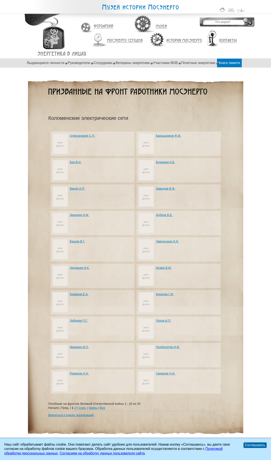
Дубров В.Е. (164, 215)
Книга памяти (229, 63)
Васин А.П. (77, 188)
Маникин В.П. (79, 347)
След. (82, 408)
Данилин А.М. (79, 215)
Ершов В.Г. (77, 241)
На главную (222, 9)
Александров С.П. (82, 135)
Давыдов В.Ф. (165, 188)
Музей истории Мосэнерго (140, 7)
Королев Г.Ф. (165, 294)
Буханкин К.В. (165, 162)
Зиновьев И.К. (80, 268)
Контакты (228, 40)
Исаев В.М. (164, 268)
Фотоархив (103, 26)
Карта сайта (231, 9)
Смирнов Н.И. (165, 373)
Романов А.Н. (79, 373)
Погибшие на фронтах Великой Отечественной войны (62, 53)
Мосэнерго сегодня (124, 40)
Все (102, 408)
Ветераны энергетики (132, 63)
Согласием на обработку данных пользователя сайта (102, 453)
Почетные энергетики (198, 63)
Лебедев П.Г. (79, 320)
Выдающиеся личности (45, 63)
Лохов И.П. (163, 320)
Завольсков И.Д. (167, 241)
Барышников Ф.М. (168, 135)
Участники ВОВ (165, 63)
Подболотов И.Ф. (168, 347)
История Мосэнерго (184, 40)
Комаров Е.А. (79, 294)
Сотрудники (103, 63)
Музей (161, 26)
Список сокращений (241, 9)
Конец (93, 408)
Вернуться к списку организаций (71, 415)
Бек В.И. (76, 162)
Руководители (79, 63)
